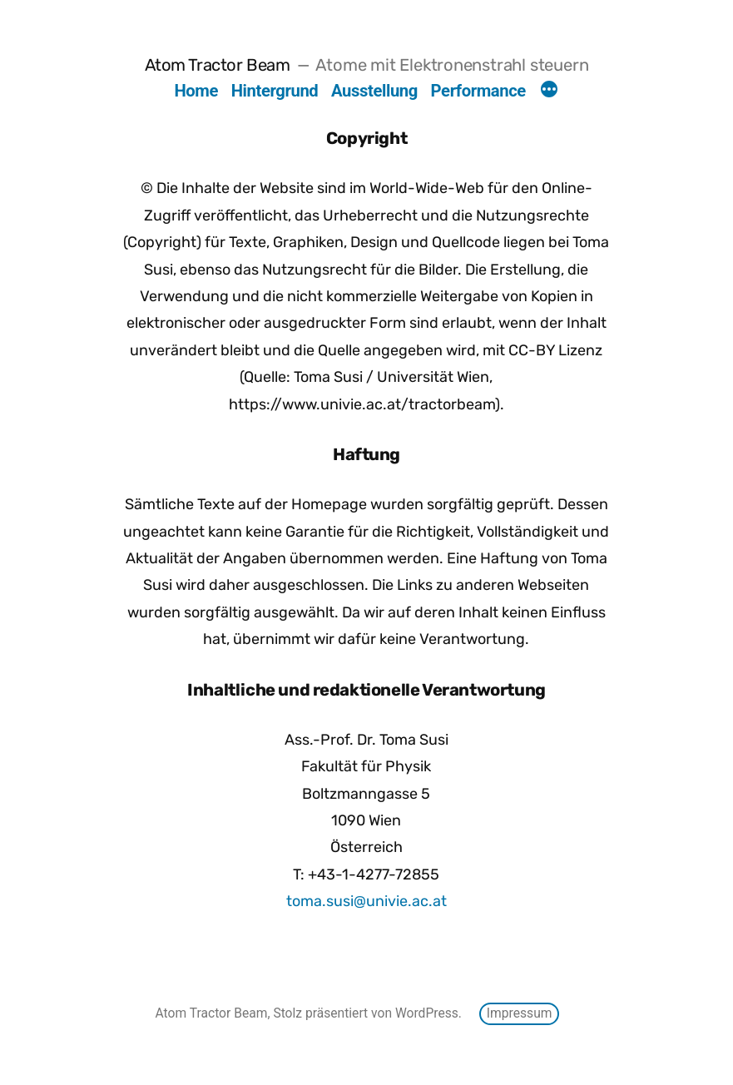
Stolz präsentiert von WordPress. (368, 1013)
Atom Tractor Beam (217, 65)
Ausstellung (374, 91)
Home (196, 91)
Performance (478, 91)
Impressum (519, 1013)
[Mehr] (549, 92)
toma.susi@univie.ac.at (366, 901)
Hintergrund (275, 91)
